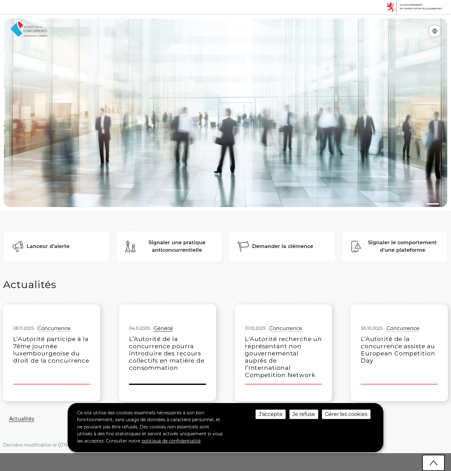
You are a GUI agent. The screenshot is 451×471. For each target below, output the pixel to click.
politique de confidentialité (171, 441)
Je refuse (304, 414)
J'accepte (271, 414)
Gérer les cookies (346, 414)
